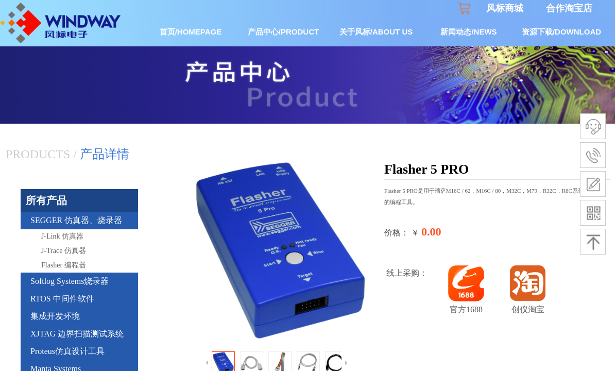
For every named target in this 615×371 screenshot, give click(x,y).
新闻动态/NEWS (468, 31)
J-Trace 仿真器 (63, 251)
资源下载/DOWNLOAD (561, 31)
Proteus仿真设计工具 (67, 351)
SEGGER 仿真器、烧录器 (76, 220)
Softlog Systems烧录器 (69, 281)
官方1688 (466, 309)
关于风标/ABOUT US (376, 31)
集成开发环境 (55, 316)
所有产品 (46, 200)
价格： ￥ (401, 232)
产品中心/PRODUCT (283, 31)
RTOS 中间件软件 (62, 298)
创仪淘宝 (527, 309)
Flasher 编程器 (63, 265)
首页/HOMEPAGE (191, 31)
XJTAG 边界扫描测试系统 (77, 333)
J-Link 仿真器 (62, 236)
